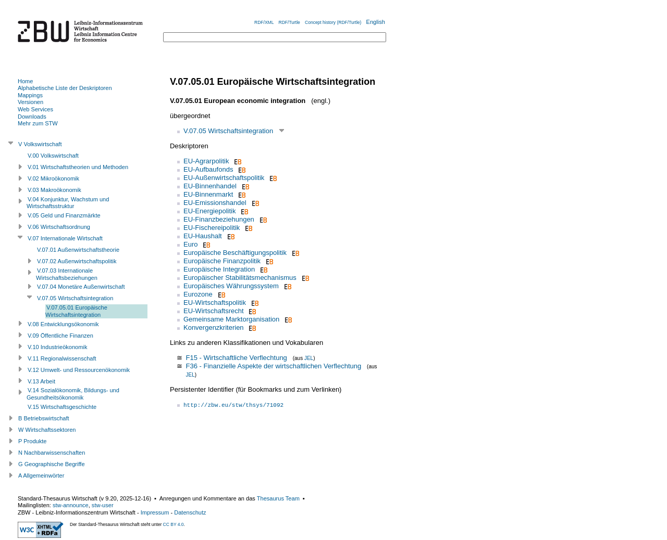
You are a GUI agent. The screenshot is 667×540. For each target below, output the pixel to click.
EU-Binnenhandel (210, 186)
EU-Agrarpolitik (206, 161)
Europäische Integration (219, 269)
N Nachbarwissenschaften (51, 452)
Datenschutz (190, 512)
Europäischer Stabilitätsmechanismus (240, 277)
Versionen (30, 102)
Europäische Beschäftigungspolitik (235, 252)
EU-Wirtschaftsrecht (213, 311)
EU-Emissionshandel (214, 203)
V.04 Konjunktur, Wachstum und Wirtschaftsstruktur (68, 203)
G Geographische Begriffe (51, 464)
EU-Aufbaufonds (208, 169)
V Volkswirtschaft (40, 144)
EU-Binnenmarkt (208, 194)
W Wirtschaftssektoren (47, 430)
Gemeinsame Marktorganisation (231, 319)
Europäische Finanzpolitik (222, 261)
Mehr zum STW (38, 123)
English (375, 22)
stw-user (103, 505)
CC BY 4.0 (173, 524)
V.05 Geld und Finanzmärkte (64, 215)
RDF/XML (264, 22)
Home (25, 81)
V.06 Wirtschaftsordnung (59, 227)
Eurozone (198, 294)
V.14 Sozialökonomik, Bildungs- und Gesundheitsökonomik (73, 394)
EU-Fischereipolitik (211, 228)
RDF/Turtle (289, 22)
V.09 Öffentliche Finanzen (60, 335)
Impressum (155, 512)
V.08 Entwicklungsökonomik (63, 324)
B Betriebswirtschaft (43, 418)
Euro (190, 244)
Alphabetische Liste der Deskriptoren (65, 88)
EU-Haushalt (202, 236)
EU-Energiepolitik (209, 211)
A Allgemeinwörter (41, 475)
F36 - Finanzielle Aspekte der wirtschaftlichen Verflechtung (273, 366)
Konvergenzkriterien (213, 327)
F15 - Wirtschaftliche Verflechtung (236, 358)
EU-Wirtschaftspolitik (214, 302)
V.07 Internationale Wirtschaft (65, 238)
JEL (308, 358)
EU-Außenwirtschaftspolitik (223, 178)
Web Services (35, 109)
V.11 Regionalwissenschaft (62, 358)
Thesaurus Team (278, 498)
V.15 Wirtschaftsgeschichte (62, 407)
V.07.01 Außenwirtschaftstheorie (78, 250)
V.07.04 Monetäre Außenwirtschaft (81, 287)
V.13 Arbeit (41, 381)
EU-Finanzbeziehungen (218, 219)
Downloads (32, 116)
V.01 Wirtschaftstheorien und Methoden (78, 167)
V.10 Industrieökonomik (57, 347)
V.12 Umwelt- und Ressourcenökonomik (79, 370)
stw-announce (71, 505)
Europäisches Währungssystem (231, 286)
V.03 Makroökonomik (54, 190)
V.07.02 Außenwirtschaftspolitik (77, 261)
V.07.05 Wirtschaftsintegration (228, 131)
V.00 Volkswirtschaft (53, 155)
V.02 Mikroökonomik (53, 178)
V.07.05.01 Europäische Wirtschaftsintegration (76, 311)
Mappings (30, 95)
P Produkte (32, 441)
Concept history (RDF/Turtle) (333, 22)
